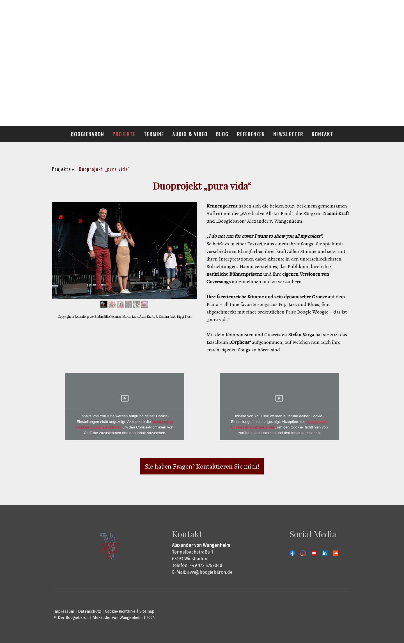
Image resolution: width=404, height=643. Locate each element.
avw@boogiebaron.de (210, 572)
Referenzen (251, 134)
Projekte (124, 134)
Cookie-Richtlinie (120, 611)
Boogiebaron (87, 134)
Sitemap (146, 611)
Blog (222, 134)
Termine (154, 134)
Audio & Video (190, 134)
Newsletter (288, 134)
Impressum (63, 611)
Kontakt (322, 134)
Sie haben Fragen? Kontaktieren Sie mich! (202, 466)
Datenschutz (89, 611)
